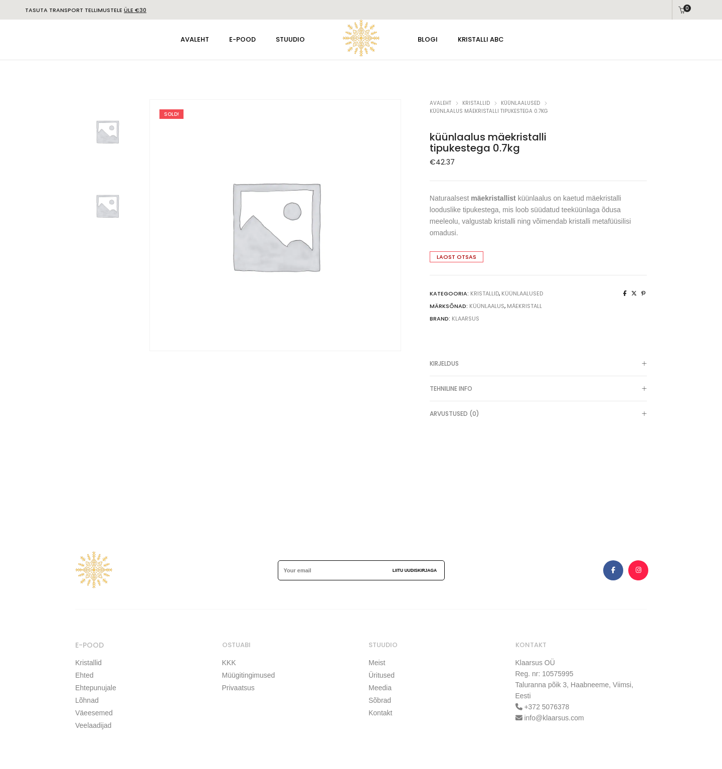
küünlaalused (520, 103)
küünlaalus (486, 306)
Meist (377, 663)
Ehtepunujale (95, 688)
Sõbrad (380, 700)
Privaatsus (238, 688)
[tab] (538, 363)
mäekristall (524, 306)
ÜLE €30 (135, 10)
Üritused (382, 675)
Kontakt (380, 713)
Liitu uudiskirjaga (415, 570)
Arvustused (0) (538, 414)
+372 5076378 (546, 707)
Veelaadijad (93, 725)
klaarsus (465, 319)
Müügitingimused (248, 675)
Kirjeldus (538, 364)
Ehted (84, 675)
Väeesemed (94, 713)
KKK (229, 663)
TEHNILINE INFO (538, 389)
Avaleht (440, 103)
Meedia (380, 688)
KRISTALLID (476, 103)
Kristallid (88, 663)
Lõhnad (87, 700)
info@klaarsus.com (554, 718)
